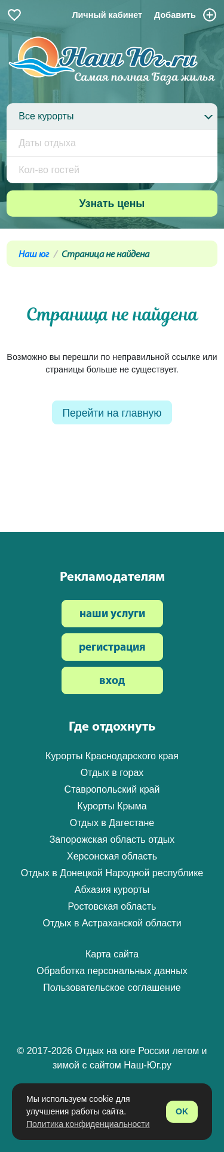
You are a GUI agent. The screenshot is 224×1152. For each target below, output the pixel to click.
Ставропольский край (112, 789)
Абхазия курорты (112, 890)
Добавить (185, 15)
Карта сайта (112, 954)
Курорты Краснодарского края (112, 756)
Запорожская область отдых (112, 839)
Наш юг (34, 255)
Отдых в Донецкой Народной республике (112, 873)
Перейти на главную (111, 413)
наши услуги (112, 614)
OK (182, 1111)
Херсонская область (112, 856)
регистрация (112, 648)
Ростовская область (112, 906)
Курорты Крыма (111, 806)
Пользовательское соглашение (111, 987)
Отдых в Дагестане (112, 823)
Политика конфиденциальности (88, 1124)
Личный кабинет (107, 15)
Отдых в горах (112, 773)
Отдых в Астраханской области (111, 923)
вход (112, 681)
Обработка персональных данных (111, 971)
